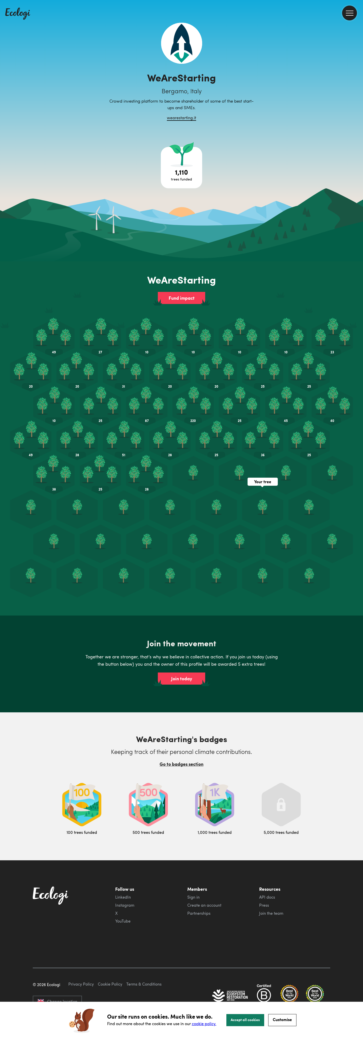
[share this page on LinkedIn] (357, 93)
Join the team (271, 913)
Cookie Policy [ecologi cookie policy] (110, 984)
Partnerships (198, 913)
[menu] (349, 13)
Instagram (124, 905)
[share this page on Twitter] (357, 82)
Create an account (204, 905)
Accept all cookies (245, 1019)
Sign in (193, 897)
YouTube (123, 921)
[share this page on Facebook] (357, 72)
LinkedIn (123, 897)
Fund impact (182, 298)
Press (264, 905)
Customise (282, 1019)
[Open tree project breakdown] (181, 167)
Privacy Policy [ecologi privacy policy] (81, 984)
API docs (267, 897)
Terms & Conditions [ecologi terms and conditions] (144, 984)
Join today (181, 678)
